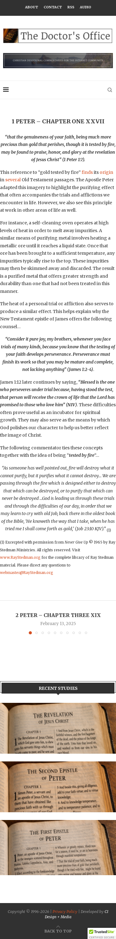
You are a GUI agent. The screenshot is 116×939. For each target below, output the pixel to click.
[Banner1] (58, 728)
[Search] (110, 90)
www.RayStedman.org (20, 557)
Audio (85, 7)
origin (106, 172)
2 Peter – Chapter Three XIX (58, 615)
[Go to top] (58, 931)
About (31, 7)
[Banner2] (58, 786)
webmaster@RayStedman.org (26, 573)
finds (87, 172)
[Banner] (58, 847)
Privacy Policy (65, 911)
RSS (70, 7)
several (13, 180)
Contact (53, 7)
